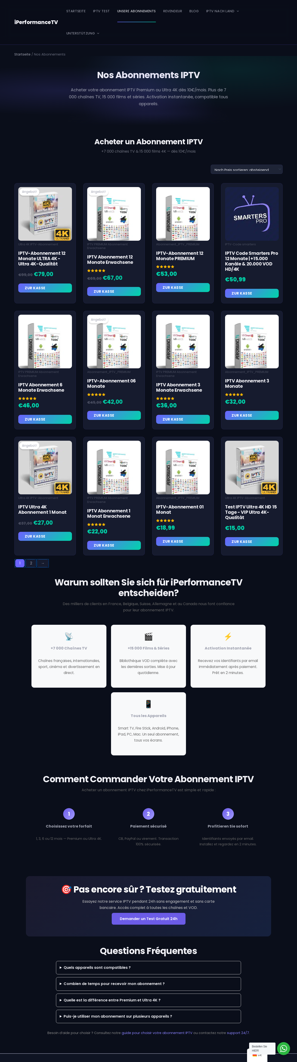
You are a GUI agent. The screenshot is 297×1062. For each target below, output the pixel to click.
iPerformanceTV (35, 11)
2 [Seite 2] (31, 548)
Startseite (76, 11)
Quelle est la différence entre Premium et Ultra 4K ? (112, 985)
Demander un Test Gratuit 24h (148, 904)
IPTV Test (101, 11)
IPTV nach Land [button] (222, 11)
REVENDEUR (172, 11)
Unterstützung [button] (262, 11)
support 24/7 (238, 1018)
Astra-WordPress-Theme (196, 1050)
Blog (194, 11)
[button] (236, 11)
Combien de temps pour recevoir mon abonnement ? (114, 969)
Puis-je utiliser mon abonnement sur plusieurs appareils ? (118, 1001)
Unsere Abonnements (136, 11)
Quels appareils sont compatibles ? (97, 952)
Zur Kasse (35, 273)
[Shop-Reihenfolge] (247, 154)
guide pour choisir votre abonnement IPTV (157, 1018)
